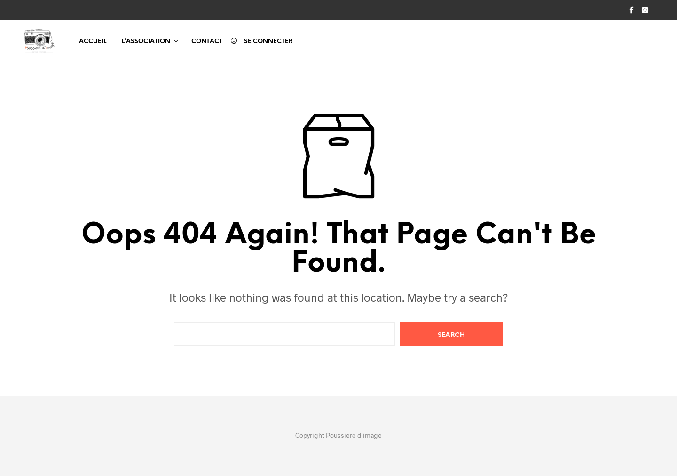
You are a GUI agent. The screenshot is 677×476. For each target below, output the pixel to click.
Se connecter (268, 42)
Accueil (92, 42)
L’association (146, 42)
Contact (206, 42)
